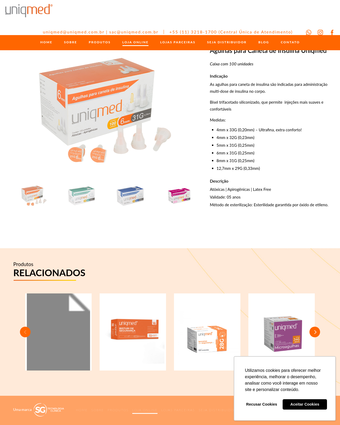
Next (314, 332)
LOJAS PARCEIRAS (178, 43)
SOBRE (70, 43)
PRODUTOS (99, 43)
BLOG (263, 43)
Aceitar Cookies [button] (304, 404)
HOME (46, 43)
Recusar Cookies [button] (261, 404)
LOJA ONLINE (135, 43)
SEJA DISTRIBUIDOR (227, 43)
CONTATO (290, 43)
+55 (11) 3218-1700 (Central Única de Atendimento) (231, 31)
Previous (25, 332)
